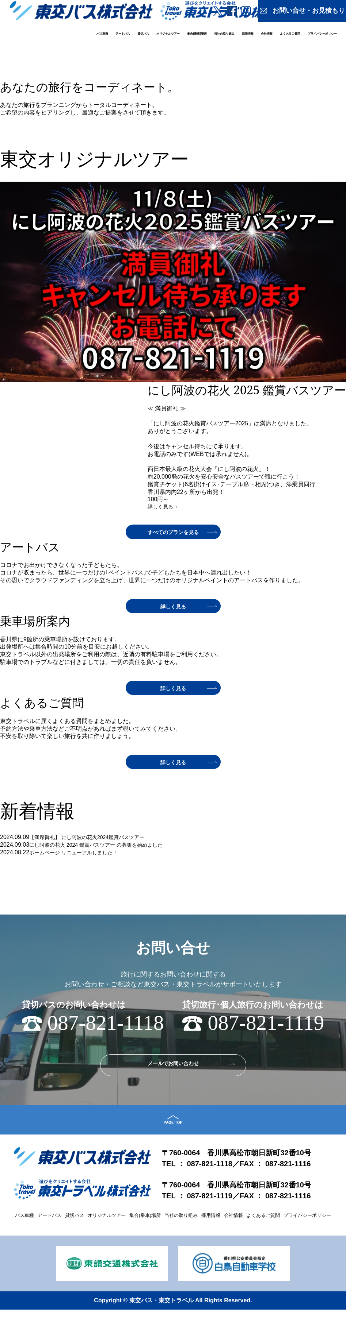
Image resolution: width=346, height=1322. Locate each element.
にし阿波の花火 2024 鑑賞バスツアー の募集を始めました (105, 850)
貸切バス (143, 33)
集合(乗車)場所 (197, 33)
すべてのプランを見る (173, 534)
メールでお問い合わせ (173, 1071)
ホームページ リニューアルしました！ (79, 857)
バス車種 (102, 33)
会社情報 (267, 33)
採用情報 (248, 33)
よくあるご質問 (290, 33)
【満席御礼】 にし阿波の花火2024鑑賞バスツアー (95, 842)
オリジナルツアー (168, 33)
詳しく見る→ (165, 508)
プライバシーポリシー (322, 33)
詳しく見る (173, 139)
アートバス (122, 33)
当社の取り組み (224, 33)
